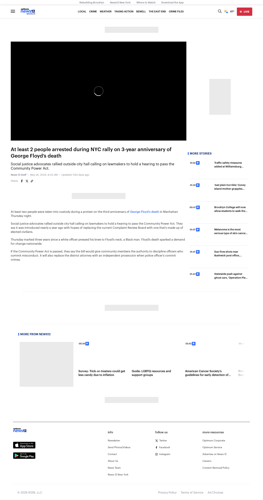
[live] (244, 12)
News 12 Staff (18, 175)
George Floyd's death (144, 211)
